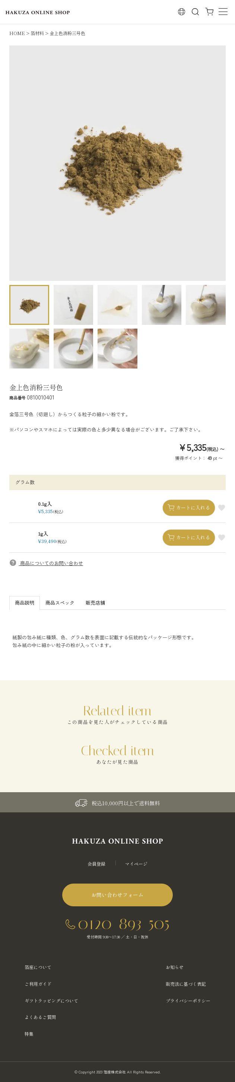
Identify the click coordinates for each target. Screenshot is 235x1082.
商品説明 (24, 602)
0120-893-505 (123, 923)
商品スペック (59, 602)
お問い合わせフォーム (117, 894)
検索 (195, 11)
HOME (17, 33)
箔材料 (37, 33)
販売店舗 (95, 602)
